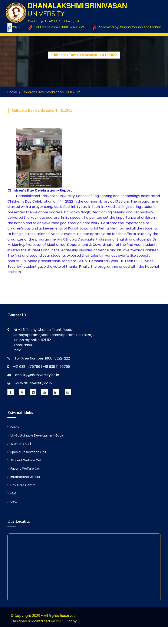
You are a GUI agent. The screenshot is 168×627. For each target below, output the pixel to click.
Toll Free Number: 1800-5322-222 (57, 27)
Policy (13, 427)
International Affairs (23, 477)
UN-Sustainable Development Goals (35, 435)
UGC (12, 502)
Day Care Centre (21, 485)
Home (12, 92)
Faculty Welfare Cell (23, 468)
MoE (11, 493)
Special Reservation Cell (26, 452)
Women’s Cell (19, 444)
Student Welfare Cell (24, 460)
